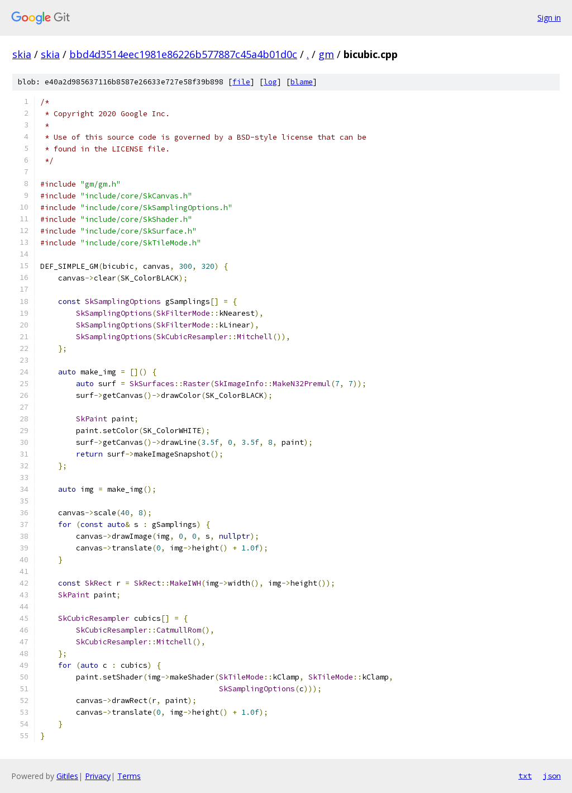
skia (21, 54)
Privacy (98, 776)
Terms (129, 776)
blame (301, 82)
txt (525, 776)
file (241, 82)
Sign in (549, 17)
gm (326, 54)
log (270, 82)
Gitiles (67, 776)
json (552, 776)
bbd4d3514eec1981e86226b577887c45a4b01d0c (183, 54)
